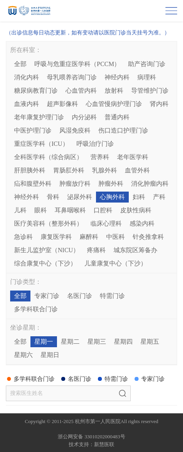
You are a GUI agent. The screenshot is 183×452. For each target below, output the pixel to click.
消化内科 (26, 77)
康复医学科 (56, 236)
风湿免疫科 (75, 130)
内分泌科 (84, 117)
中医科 (115, 236)
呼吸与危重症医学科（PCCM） (77, 64)
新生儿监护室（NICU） (46, 250)
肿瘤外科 (110, 183)
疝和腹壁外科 (33, 183)
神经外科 (26, 197)
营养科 (100, 157)
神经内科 (117, 77)
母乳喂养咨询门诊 (72, 77)
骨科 (53, 197)
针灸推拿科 (148, 236)
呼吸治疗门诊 (95, 143)
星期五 (149, 341)
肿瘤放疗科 (75, 183)
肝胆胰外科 (29, 170)
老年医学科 (132, 157)
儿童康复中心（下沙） (115, 263)
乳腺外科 (104, 170)
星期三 (96, 341)
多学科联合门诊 (36, 309)
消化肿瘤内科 (150, 183)
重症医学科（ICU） (41, 143)
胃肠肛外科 (68, 170)
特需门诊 (112, 295)
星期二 (70, 341)
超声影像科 (62, 103)
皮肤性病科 (135, 210)
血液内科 (26, 103)
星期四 (123, 341)
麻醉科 (89, 236)
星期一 (43, 341)
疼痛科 (96, 250)
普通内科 (117, 117)
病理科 (146, 77)
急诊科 (23, 236)
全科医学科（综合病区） (48, 157)
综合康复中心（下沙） (45, 263)
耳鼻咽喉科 (70, 210)
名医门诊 (79, 295)
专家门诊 (46, 295)
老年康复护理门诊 (39, 117)
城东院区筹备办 (135, 250)
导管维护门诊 (150, 90)
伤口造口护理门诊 (123, 130)
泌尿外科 (79, 197)
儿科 (20, 210)
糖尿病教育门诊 (36, 90)
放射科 (114, 90)
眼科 (40, 210)
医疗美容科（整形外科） (48, 223)
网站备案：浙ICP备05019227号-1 (91, 429)
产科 (159, 197)
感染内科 (142, 223)
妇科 (139, 197)
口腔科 (103, 210)
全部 (20, 64)
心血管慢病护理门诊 (114, 103)
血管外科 (137, 170)
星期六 (23, 355)
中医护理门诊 (33, 130)
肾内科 (159, 103)
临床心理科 (106, 223)
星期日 (50, 355)
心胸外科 (112, 197)
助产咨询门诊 (146, 64)
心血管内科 (81, 90)
